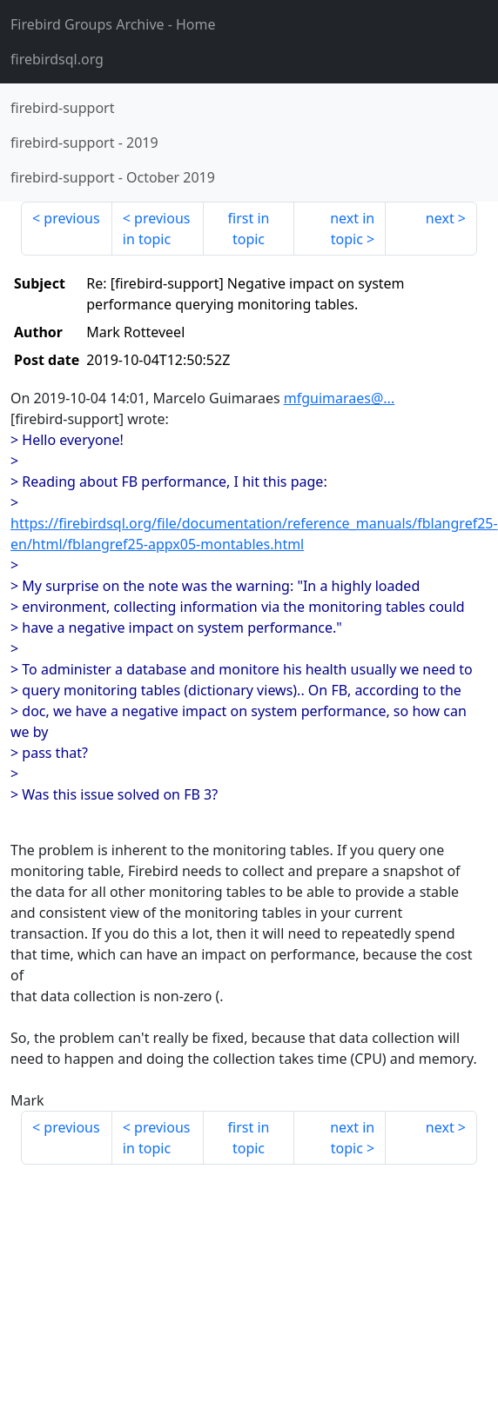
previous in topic (157, 229)
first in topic (249, 229)
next (440, 218)
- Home (113, 24)
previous (71, 218)
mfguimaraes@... (339, 398)
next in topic (352, 229)
